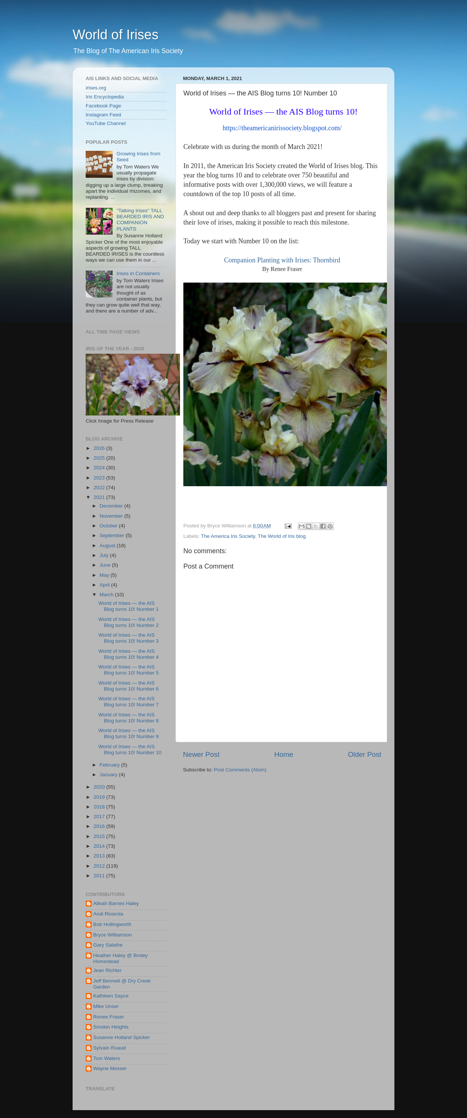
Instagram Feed (103, 115)
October (109, 525)
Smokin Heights (111, 1027)
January (109, 774)
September (113, 535)
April (105, 585)
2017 (100, 816)
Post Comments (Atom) (240, 770)
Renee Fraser (108, 1017)
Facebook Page (103, 106)
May (105, 575)
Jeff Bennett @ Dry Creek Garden (122, 984)
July (105, 555)
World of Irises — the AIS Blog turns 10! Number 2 (128, 622)
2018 (100, 807)
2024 (100, 467)
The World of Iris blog (282, 536)
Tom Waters (106, 1058)
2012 (100, 866)
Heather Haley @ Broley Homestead (120, 958)
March (107, 594)
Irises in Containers (138, 273)
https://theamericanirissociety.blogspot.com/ (282, 128)
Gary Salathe (108, 945)
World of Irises (115, 34)
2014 (100, 846)
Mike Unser (106, 1006)
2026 (100, 448)
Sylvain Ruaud (109, 1048)
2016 (100, 826)
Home (283, 754)
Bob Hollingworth (112, 924)
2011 (100, 875)
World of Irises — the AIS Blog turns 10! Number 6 (128, 686)
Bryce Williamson (112, 935)
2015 (100, 836)
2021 (100, 497)
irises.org (96, 88)
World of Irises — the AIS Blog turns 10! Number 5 (128, 670)
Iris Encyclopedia (105, 97)
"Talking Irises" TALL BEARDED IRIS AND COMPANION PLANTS (140, 220)
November (112, 516)
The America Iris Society (228, 536)
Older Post (364, 754)
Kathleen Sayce (111, 996)
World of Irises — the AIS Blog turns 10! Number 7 (128, 701)
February (110, 765)
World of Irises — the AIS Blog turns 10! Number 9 (128, 733)
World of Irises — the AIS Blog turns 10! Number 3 (128, 638)
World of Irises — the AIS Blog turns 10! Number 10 (130, 749)
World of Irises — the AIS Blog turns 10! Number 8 (128, 717)
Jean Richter (107, 970)
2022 (100, 487)
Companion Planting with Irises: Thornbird (282, 260)
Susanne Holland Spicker (121, 1037)
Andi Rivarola (108, 914)
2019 (100, 797)
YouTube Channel (106, 123)
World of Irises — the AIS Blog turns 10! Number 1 (128, 606)
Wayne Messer (110, 1068)
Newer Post (201, 754)
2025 (100, 458)
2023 (100, 478)
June (106, 565)
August (108, 545)
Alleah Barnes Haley (116, 903)
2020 (100, 787)
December (112, 506)
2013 (100, 856)
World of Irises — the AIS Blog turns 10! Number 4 (128, 654)
